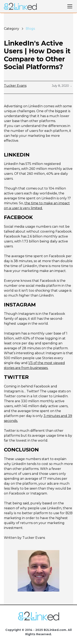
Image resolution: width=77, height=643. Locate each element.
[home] (20, 6)
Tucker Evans (15, 86)
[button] (69, 6)
